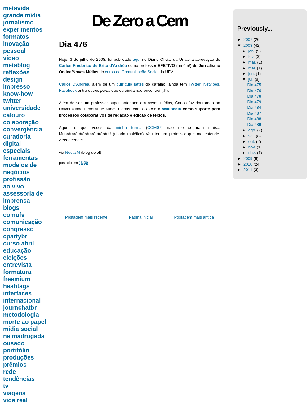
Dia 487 (254, 113)
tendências (19, 378)
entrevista (17, 264)
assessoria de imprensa (23, 197)
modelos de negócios (20, 168)
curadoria (17, 136)
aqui (136, 59)
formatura (17, 271)
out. (252, 141)
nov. (252, 147)
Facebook (68, 90)
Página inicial (141, 217)
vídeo (11, 58)
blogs (11, 207)
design (13, 79)
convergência (22, 129)
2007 (248, 39)
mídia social (20, 328)
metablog (16, 65)
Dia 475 (254, 84)
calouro (14, 115)
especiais (16, 150)
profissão (16, 179)
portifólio (16, 350)
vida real (15, 400)
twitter (12, 100)
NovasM (72, 152)
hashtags (16, 286)
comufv (13, 214)
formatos (16, 36)
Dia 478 (254, 96)
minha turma (129, 127)
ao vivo (13, 186)
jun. (252, 73)
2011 (248, 169)
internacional (22, 300)
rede (9, 371)
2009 (248, 158)
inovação (16, 43)
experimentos (22, 29)
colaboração (21, 122)
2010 (248, 164)
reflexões (16, 72)
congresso (18, 229)
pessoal (14, 50)
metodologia (21, 314)
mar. (252, 62)
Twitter (194, 84)
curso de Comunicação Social (131, 71)
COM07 (154, 127)
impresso (16, 86)
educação (17, 250)
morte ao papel (24, 321)
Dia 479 (254, 101)
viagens (14, 393)
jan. (252, 51)
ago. (252, 130)
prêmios (15, 364)
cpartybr (15, 236)
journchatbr (20, 307)
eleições (15, 257)
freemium (16, 279)
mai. (252, 68)
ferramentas (20, 157)
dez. (252, 152)
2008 (248, 45)
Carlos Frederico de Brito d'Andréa (93, 65)
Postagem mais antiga (194, 217)
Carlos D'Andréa (74, 84)
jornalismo (18, 22)
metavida (16, 8)
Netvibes (211, 84)
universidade (21, 107)
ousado (13, 343)
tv (5, 385)
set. (252, 136)
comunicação (22, 222)
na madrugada (23, 336)
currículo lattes (130, 84)
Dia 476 (73, 44)
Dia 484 (254, 107)
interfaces (17, 293)
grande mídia (22, 15)
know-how (18, 93)
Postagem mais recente (86, 217)
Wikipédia (171, 109)
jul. (251, 79)
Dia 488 (254, 119)
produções (18, 357)
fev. (252, 56)
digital (12, 143)
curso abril (18, 243)
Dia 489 (254, 124)
